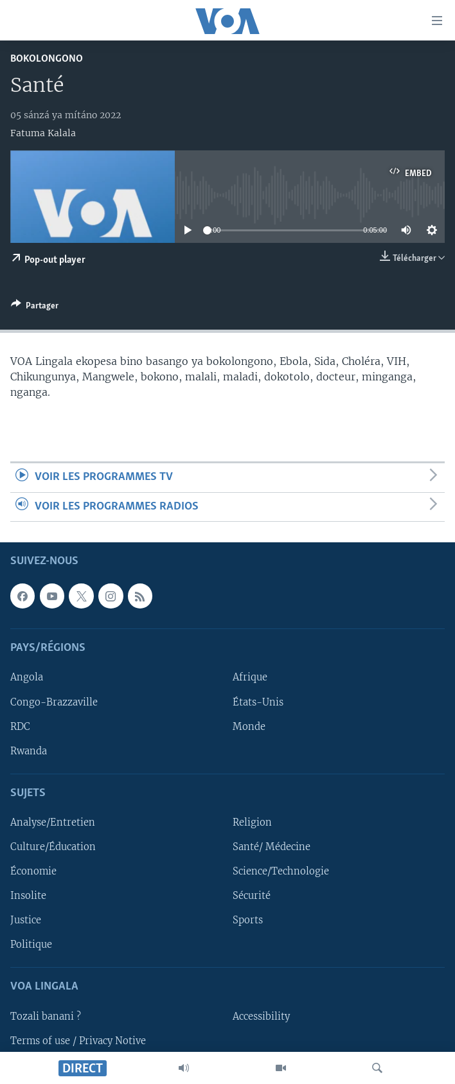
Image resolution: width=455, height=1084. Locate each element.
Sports (248, 920)
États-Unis (258, 701)
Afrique (250, 677)
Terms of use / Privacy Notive (78, 1041)
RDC (20, 726)
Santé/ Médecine (271, 847)
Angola (26, 677)
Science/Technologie (281, 871)
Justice (25, 920)
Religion (252, 822)
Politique (31, 944)
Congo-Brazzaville (54, 701)
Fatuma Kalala (43, 133)
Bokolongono (46, 58)
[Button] (34, 308)
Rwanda (28, 751)
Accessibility (261, 1016)
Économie (33, 871)
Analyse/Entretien (52, 822)
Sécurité (252, 896)
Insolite (28, 896)
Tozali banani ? (45, 1016)
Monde (249, 726)
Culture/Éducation (53, 847)
